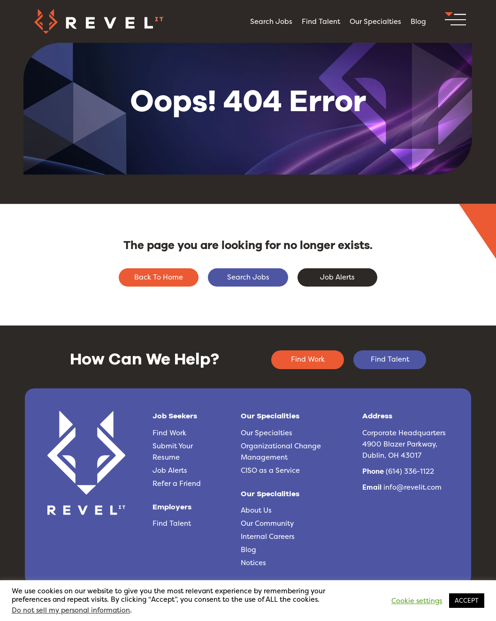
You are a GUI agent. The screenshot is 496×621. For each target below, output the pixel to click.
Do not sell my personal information (71, 610)
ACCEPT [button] (467, 600)
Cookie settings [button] (416, 601)
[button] (455, 21)
